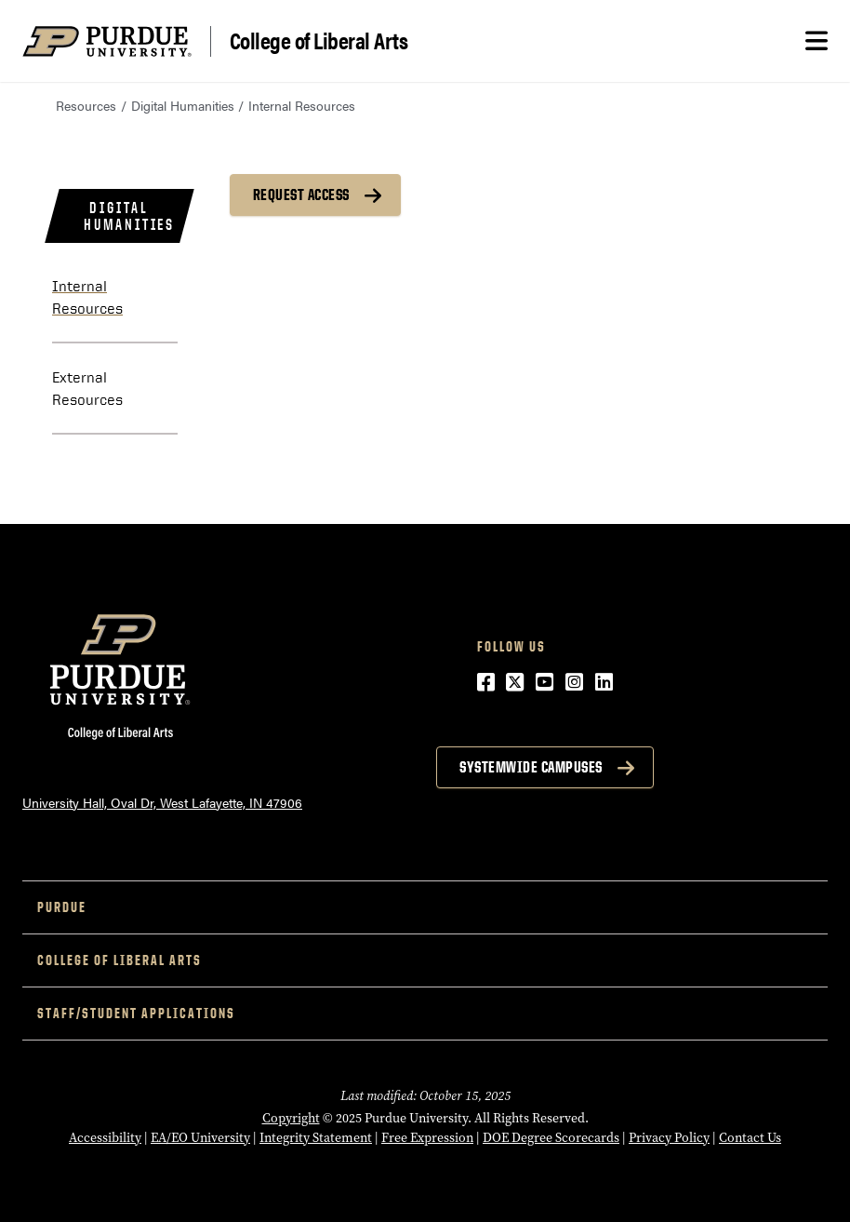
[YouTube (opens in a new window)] (544, 680)
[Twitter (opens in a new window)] (515, 680)
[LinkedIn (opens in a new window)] (604, 680)
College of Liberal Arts (319, 41)
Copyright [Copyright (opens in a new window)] (291, 1118)
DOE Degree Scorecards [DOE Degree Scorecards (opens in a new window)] (551, 1138)
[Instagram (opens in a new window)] (574, 680)
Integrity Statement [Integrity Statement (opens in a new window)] (315, 1138)
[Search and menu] (816, 41)
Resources (86, 105)
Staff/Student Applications (136, 1013)
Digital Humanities (182, 105)
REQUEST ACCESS (301, 194)
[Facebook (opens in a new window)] (486, 680)
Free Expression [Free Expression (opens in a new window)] (427, 1138)
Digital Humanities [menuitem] (129, 216)
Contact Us (750, 1138)
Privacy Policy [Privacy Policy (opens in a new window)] (669, 1138)
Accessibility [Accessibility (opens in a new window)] (105, 1138)
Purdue (61, 907)
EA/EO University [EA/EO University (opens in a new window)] (200, 1138)
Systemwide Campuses (531, 767)
